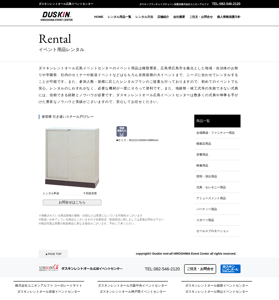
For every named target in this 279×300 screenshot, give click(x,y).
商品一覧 (203, 121)
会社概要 (179, 16)
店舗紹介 (163, 16)
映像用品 (202, 165)
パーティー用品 (206, 209)
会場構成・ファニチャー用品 (215, 132)
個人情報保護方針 (229, 16)
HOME (98, 16)
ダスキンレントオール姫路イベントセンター (216, 285)
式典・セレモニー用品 (211, 187)
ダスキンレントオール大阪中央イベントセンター (132, 285)
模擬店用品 (203, 143)
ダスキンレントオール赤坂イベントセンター (48, 291)
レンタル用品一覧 (119, 16)
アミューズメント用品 (211, 198)
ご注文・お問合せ (201, 16)
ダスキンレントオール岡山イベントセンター (216, 291)
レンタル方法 (144, 16)
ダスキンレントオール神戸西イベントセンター (133, 291)
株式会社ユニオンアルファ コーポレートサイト (48, 285)
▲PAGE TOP (53, 253)
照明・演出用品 (206, 176)
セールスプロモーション (212, 231)
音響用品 (202, 154)
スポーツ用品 (205, 220)
